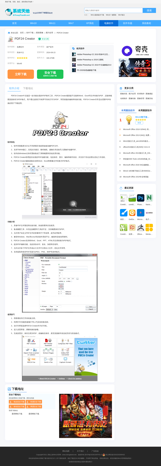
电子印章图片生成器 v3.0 (150, 219)
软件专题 (127, 23)
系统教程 (146, 23)
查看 (139, 123)
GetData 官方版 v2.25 (133, 219)
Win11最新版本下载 (97, 15)
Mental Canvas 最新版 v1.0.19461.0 (150, 234)
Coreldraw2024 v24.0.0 (124, 234)
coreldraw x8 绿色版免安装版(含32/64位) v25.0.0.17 (133, 204)
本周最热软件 (128, 110)
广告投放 (95, 451)
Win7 (71, 23)
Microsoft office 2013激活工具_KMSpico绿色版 (137, 153)
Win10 (33, 23)
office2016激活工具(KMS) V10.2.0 (136, 147)
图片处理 (49, 33)
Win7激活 (121, 15)
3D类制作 (141, 94)
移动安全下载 (16, 406)
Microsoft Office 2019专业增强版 (136, 177)
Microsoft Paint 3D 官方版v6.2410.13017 (141, 219)
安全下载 (50, 75)
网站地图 (65, 451)
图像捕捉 (149, 94)
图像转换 (132, 98)
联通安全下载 (33, 402)
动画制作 (123, 98)
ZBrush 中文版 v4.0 (141, 234)
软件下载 (29, 33)
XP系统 (90, 23)
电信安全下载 (16, 402)
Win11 (52, 23)
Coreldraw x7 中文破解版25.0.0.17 (124, 204)
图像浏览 (123, 94)
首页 (14, 23)
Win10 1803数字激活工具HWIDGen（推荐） (137, 171)
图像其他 (149, 98)
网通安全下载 (33, 406)
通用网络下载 (17, 414)
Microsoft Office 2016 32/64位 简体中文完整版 (137, 129)
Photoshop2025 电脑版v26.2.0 (141, 204)
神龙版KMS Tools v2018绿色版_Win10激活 (137, 159)
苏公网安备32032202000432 (114, 455)
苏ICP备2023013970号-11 (93, 455)
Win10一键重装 (111, 15)
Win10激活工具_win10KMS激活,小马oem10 (137, 141)
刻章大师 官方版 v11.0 (133, 234)
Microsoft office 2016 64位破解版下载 (137, 165)
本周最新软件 (145, 110)
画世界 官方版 (124, 219)
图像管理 (140, 98)
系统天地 (28, 2)
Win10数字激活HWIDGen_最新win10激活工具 (143, 117)
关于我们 (80, 451)
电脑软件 (108, 23)
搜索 (149, 10)
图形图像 (39, 33)
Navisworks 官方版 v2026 (150, 204)
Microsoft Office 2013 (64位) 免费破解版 (137, 135)
